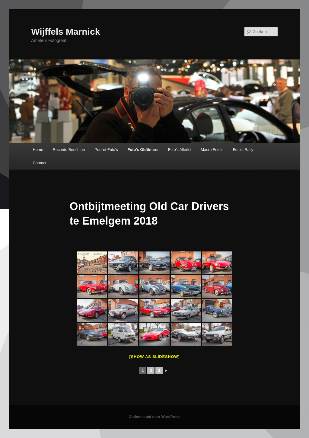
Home (38, 149)
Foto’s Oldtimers (142, 149)
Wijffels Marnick (65, 32)
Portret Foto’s (106, 149)
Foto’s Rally (243, 149)
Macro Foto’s (212, 149)
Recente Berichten (69, 149)
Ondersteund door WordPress (154, 417)
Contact (39, 163)
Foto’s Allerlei (179, 149)
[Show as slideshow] (154, 356)
